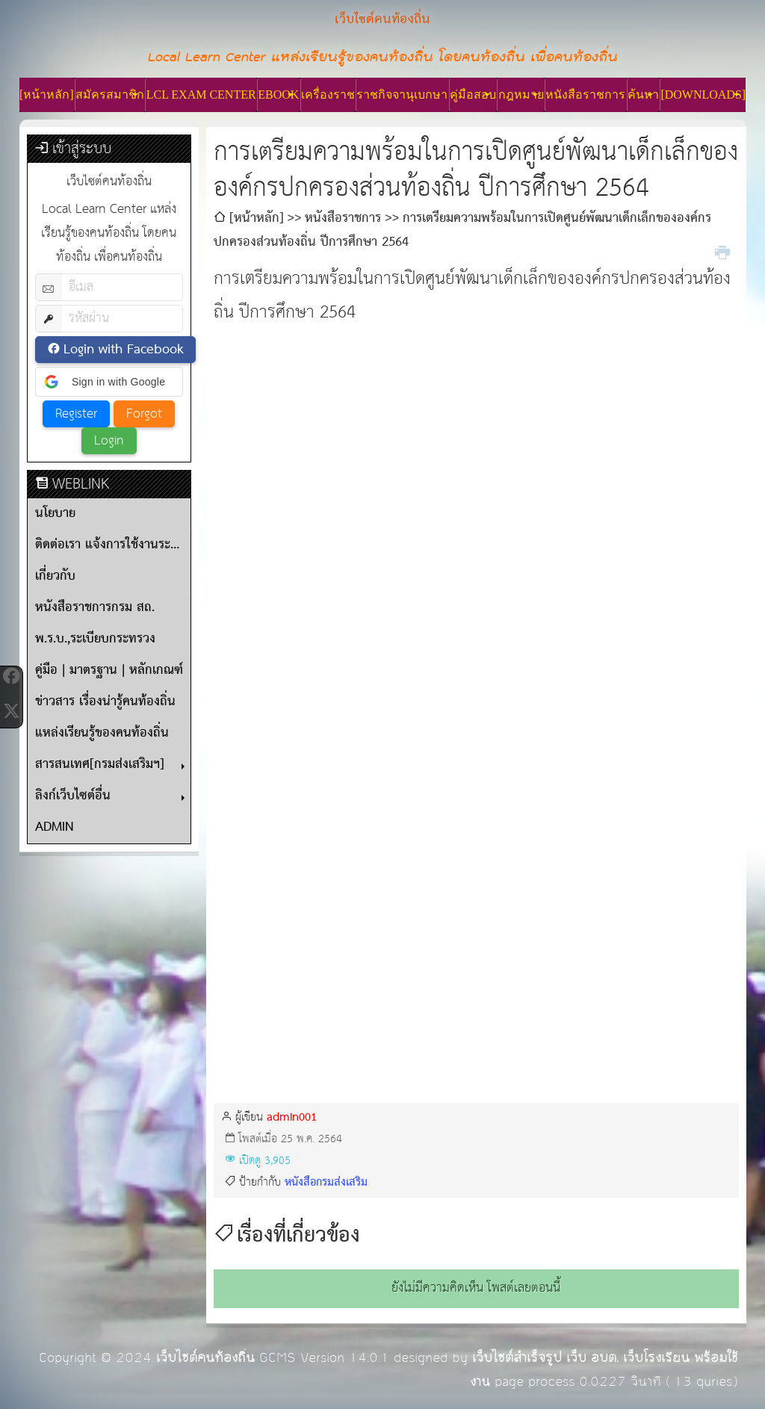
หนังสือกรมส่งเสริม (326, 1182)
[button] (109, 382)
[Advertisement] (476, 434)
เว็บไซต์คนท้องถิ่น (205, 1357)
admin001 (292, 1117)
